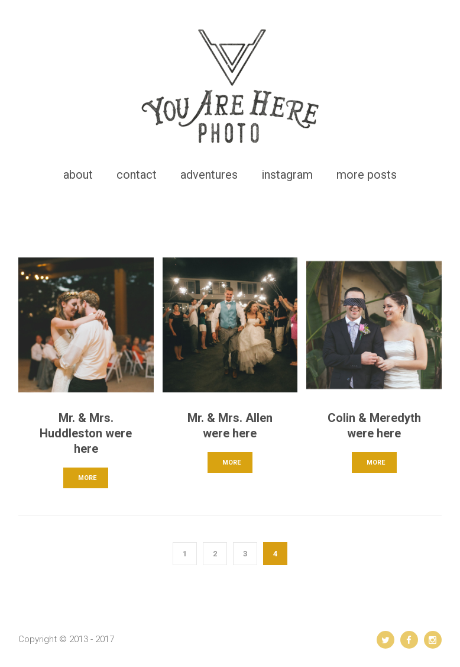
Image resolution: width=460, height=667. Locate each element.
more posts (366, 175)
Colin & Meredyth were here (374, 425)
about (78, 175)
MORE (87, 478)
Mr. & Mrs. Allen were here (230, 425)
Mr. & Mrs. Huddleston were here (86, 433)
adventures (209, 175)
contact (136, 175)
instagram (287, 175)
